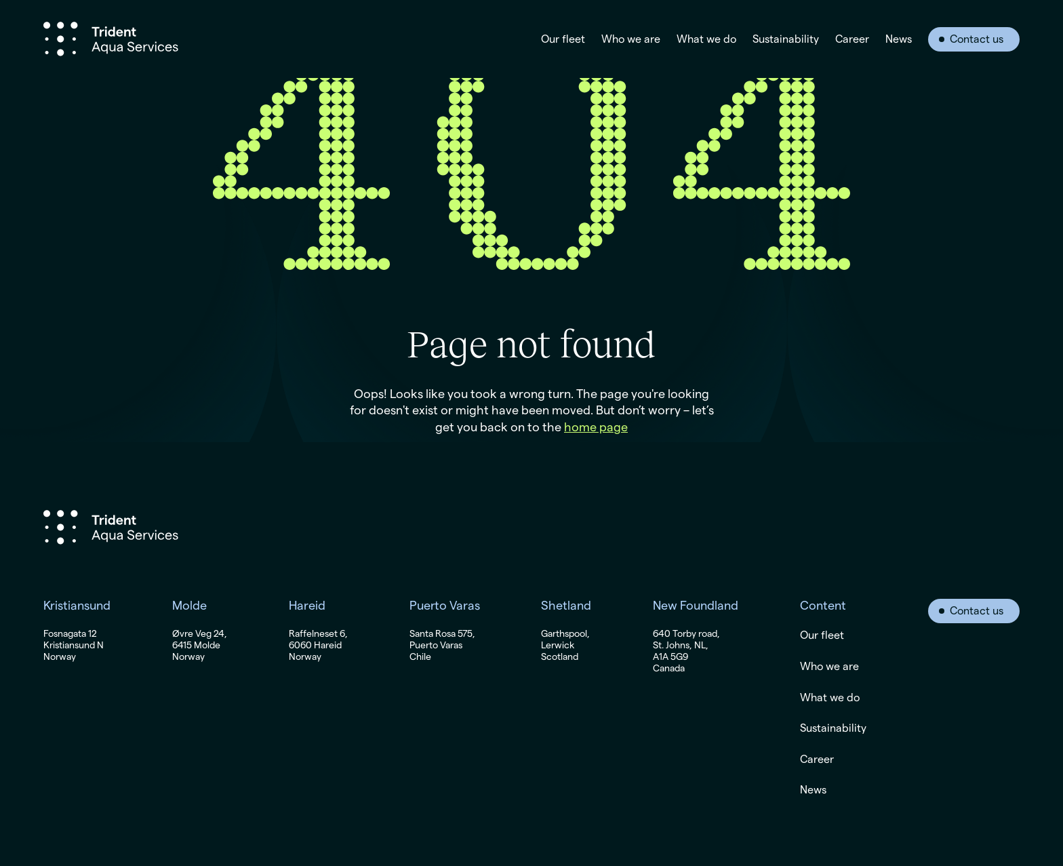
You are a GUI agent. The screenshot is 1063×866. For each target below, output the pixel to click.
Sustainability (786, 39)
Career (852, 39)
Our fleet (563, 39)
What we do (706, 39)
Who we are (630, 39)
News (898, 39)
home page (596, 427)
